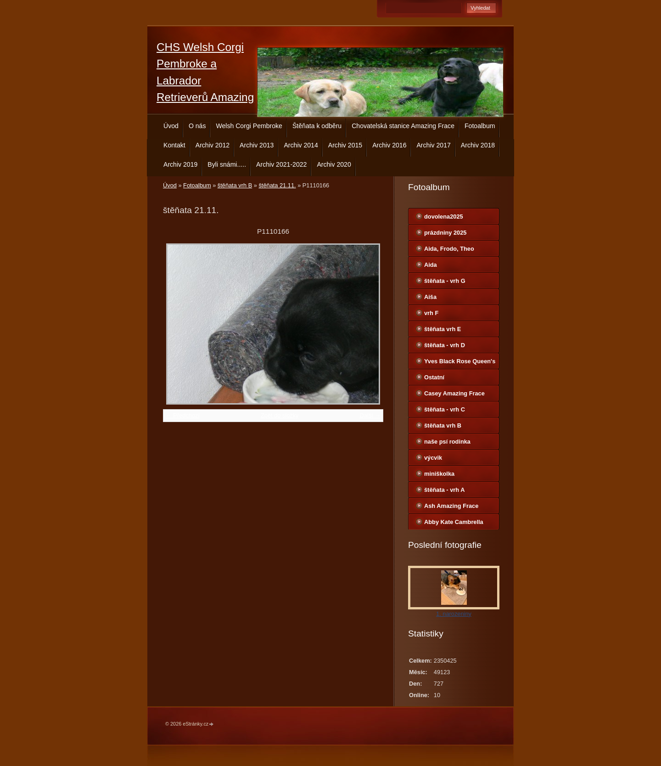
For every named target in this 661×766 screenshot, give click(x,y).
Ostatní (434, 377)
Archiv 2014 (301, 145)
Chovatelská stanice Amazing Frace (403, 126)
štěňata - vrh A (444, 489)
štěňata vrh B (235, 185)
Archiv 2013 (257, 145)
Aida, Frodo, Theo (449, 248)
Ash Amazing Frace (451, 505)
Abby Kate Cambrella (453, 521)
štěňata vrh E (442, 329)
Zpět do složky (280, 415)
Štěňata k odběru (317, 126)
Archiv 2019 (180, 164)
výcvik (433, 457)
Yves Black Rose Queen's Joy (459, 363)
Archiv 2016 (389, 145)
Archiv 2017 (433, 145)
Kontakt (174, 145)
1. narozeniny (453, 613)
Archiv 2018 (478, 145)
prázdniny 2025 (445, 232)
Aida (430, 264)
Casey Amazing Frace (454, 393)
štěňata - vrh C (444, 409)
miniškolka (439, 473)
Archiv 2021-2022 (281, 164)
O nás (197, 126)
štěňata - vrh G (444, 280)
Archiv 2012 (213, 145)
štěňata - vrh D (444, 345)
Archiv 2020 (334, 164)
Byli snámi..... (226, 164)
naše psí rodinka (447, 441)
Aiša (430, 296)
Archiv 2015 (345, 145)
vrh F (431, 313)
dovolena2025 (443, 216)
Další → (370, 415)
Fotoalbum (480, 126)
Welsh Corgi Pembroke (249, 126)
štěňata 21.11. (277, 185)
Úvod (171, 126)
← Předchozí (183, 415)
